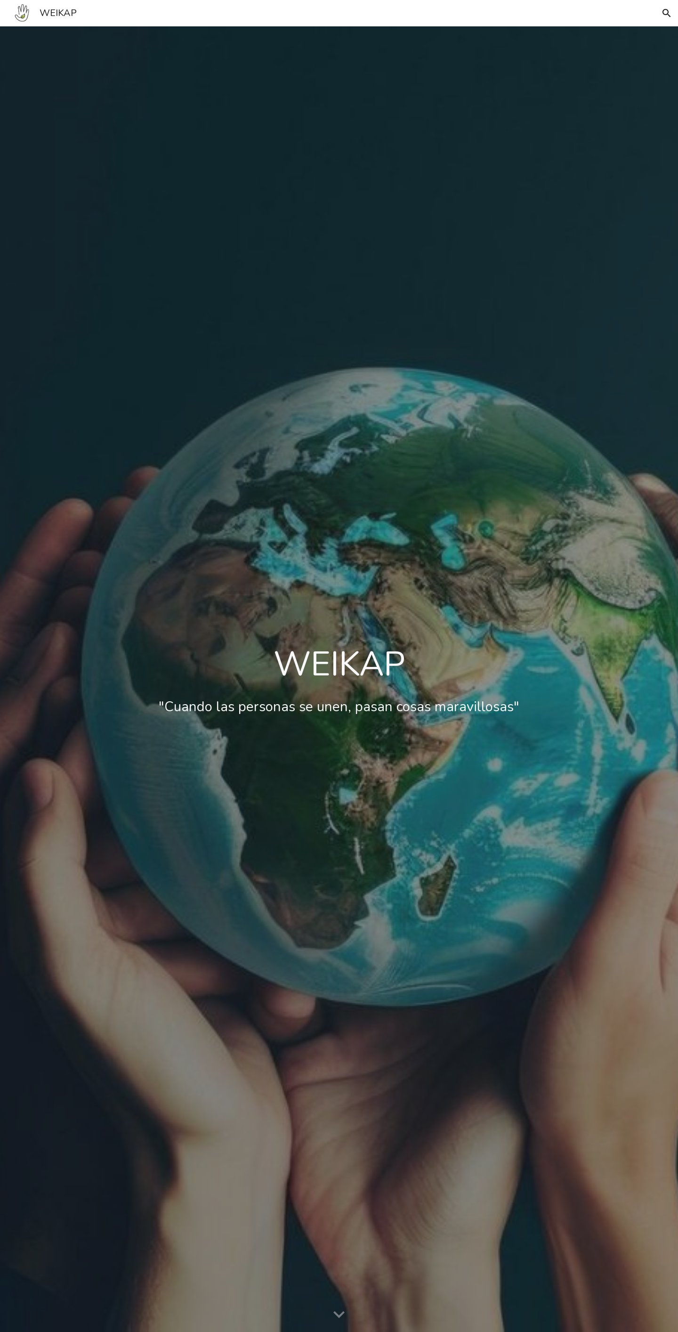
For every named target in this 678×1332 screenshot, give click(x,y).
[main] (339, 679)
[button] (666, 13)
